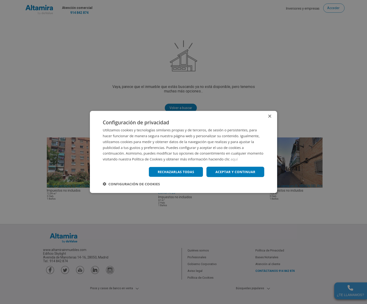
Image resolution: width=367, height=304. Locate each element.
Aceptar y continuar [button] (235, 172)
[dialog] (183, 152)
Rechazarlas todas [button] (176, 172)
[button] (131, 184)
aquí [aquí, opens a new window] (234, 159)
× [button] (269, 116)
